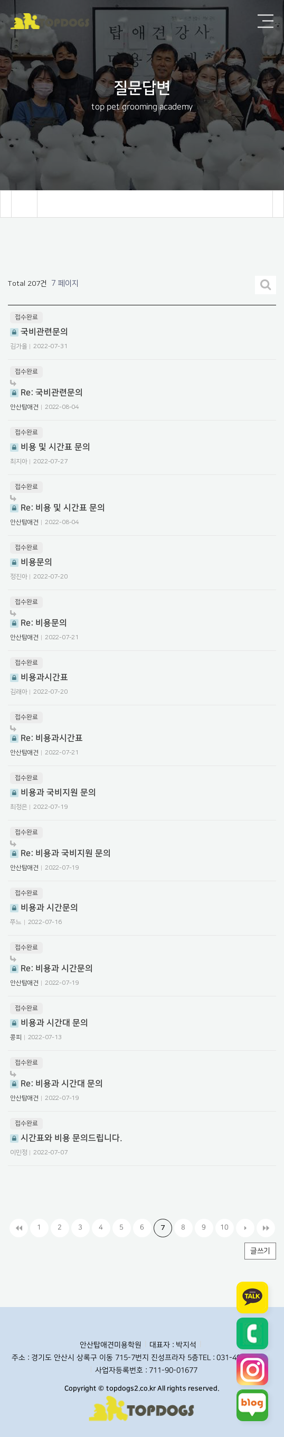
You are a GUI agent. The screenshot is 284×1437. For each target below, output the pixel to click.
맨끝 (265, 1228)
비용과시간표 (39, 677)
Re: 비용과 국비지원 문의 (60, 849)
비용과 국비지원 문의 (53, 792)
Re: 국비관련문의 (46, 388)
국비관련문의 (39, 332)
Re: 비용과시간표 (46, 734)
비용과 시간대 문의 (49, 1023)
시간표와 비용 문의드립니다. (66, 1138)
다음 (244, 1228)
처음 (18, 1228)
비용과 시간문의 (44, 907)
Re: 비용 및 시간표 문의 (57, 503)
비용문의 (31, 562)
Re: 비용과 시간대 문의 (56, 1079)
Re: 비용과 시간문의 (51, 964)
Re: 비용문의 (38, 619)
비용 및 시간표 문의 (50, 447)
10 (224, 1227)
